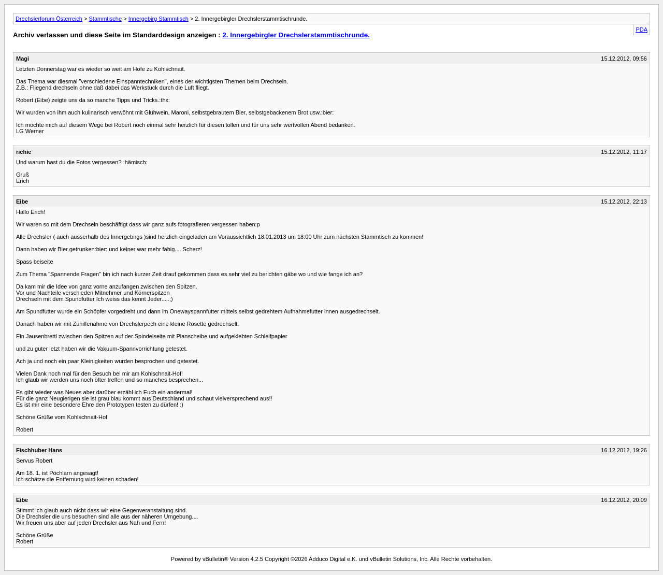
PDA (641, 29)
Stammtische (105, 19)
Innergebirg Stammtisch (158, 19)
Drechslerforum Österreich (49, 19)
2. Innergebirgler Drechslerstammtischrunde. (295, 35)
